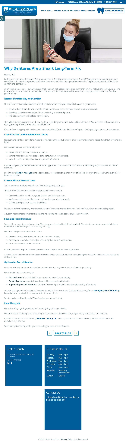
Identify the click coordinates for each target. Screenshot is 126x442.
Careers (84, 11)
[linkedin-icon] (121, 2)
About (43, 11)
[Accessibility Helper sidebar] (2, 18)
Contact (91, 11)
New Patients (75, 11)
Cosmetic (57, 11)
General (50, 11)
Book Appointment (114, 11)
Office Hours (60, 2)
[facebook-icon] (123, 2)
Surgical (65, 11)
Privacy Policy (66, 439)
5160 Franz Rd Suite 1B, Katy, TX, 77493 (85, 2)
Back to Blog (63, 332)
